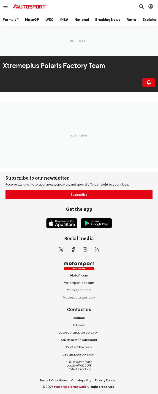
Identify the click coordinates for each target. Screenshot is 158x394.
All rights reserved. (101, 387)
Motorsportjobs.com (79, 283)
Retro (131, 19)
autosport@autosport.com (79, 332)
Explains (150, 19)
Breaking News (107, 19)
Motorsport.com (79, 290)
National (82, 19)
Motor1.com (79, 275)
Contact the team (79, 347)
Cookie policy (81, 380)
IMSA (64, 19)
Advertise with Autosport (79, 340)
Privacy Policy (105, 380)
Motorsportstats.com (79, 297)
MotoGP (32, 19)
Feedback (79, 318)
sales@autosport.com (79, 354)
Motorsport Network (70, 387)
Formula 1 (11, 19)
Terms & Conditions (53, 380)
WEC (49, 19)
